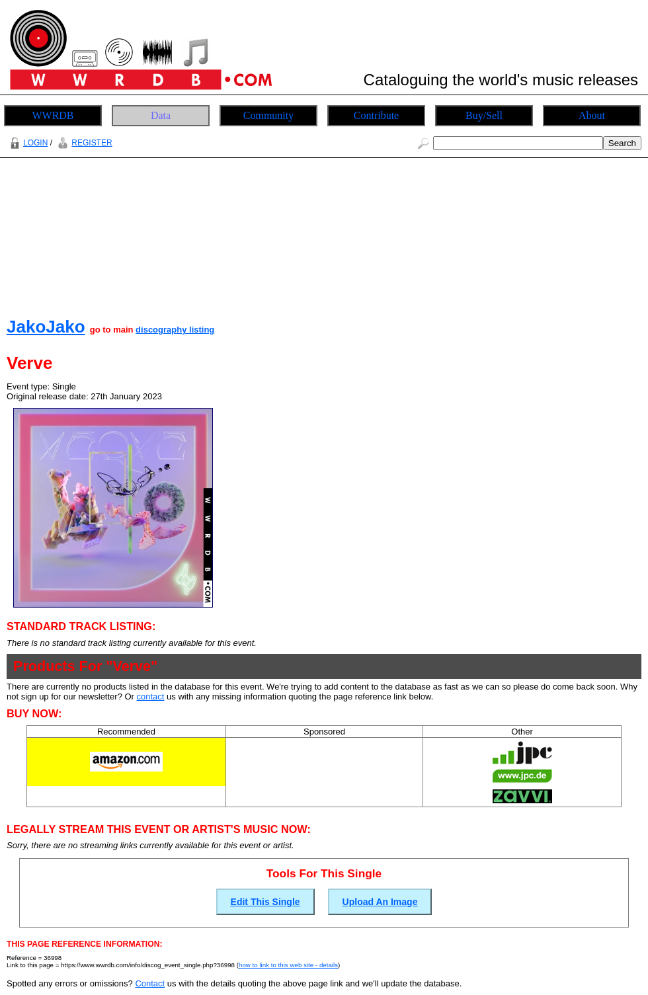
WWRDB (52, 115)
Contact (150, 983)
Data (161, 115)
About (592, 115)
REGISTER (83, 142)
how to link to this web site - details (288, 965)
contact (151, 696)
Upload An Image (380, 901)
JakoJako (46, 327)
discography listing (175, 330)
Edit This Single (265, 901)
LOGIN (27, 142)
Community (268, 115)
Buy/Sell (484, 115)
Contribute (376, 115)
